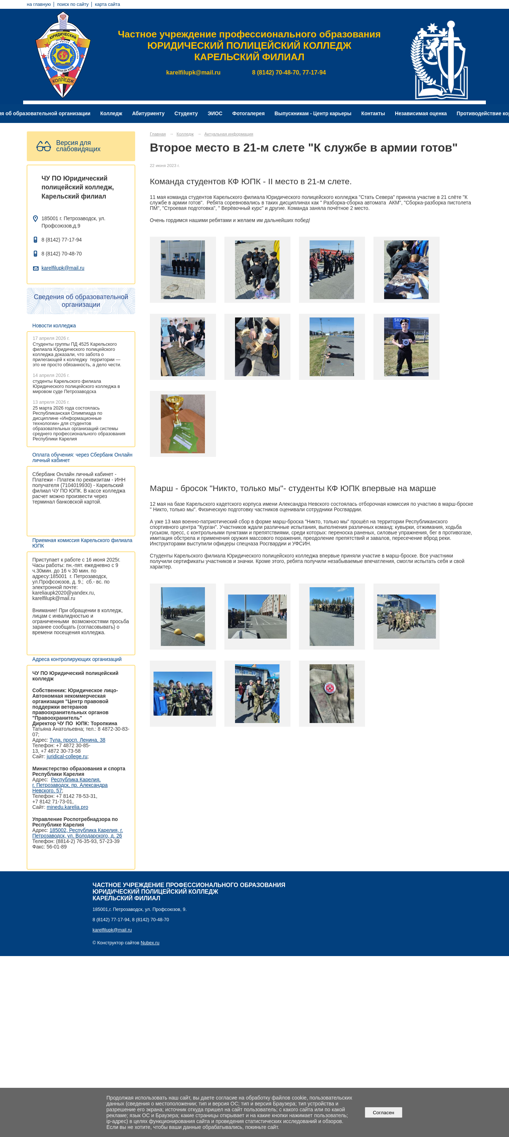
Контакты (373, 113)
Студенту (186, 113)
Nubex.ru (150, 942)
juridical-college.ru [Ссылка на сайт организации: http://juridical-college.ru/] (67, 756)
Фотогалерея (248, 113)
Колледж (111, 113)
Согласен (383, 1112)
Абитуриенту (148, 113)
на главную (39, 4)
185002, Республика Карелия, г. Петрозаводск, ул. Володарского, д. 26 (77, 833)
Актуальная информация (229, 134)
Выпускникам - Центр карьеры (313, 113)
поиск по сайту (73, 4)
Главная (158, 134)
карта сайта (107, 4)
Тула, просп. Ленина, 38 (77, 740)
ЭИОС (214, 113)
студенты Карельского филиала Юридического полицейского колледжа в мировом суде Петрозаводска (76, 386)
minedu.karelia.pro (67, 807)
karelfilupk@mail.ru (62, 268)
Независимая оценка (421, 113)
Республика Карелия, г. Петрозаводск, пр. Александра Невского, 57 (70, 785)
